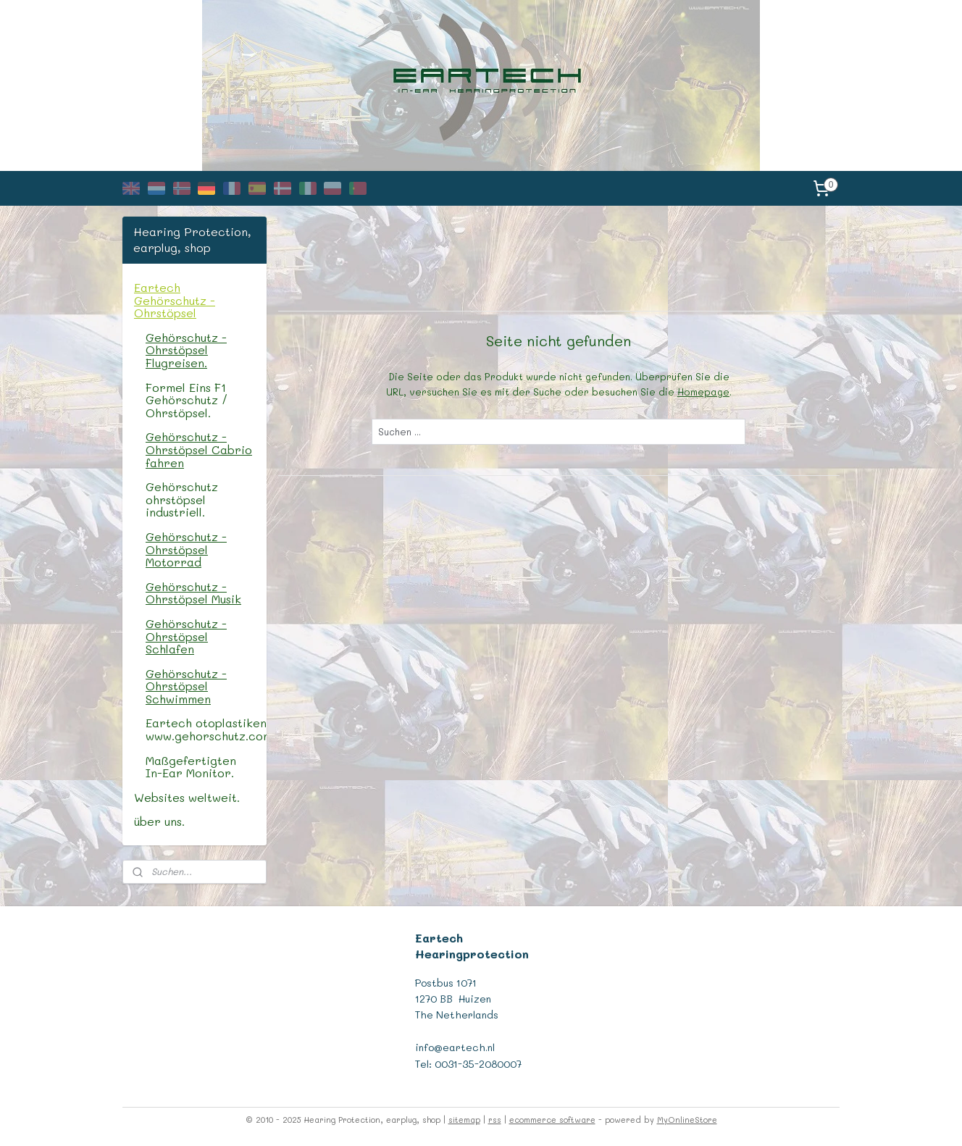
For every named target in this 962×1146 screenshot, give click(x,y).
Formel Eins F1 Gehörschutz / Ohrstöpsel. (186, 400)
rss (494, 1119)
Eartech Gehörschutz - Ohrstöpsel (174, 300)
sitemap (464, 1119)
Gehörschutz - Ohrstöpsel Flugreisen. (186, 350)
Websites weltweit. (187, 797)
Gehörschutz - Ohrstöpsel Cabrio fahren (199, 449)
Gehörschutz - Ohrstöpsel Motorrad (186, 549)
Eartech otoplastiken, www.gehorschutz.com (206, 729)
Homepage (703, 391)
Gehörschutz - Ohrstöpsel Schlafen (186, 636)
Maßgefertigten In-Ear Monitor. (191, 767)
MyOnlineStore (687, 1119)
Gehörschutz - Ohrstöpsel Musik (193, 593)
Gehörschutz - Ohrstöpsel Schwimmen (186, 686)
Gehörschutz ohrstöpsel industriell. (182, 499)
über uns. (159, 821)
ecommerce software (552, 1119)
